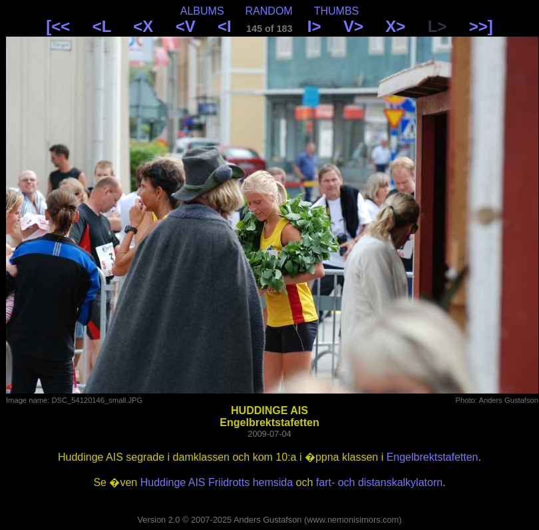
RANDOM (269, 11)
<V (186, 26)
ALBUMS (202, 11)
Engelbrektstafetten (432, 457)
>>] (481, 26)
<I (225, 26)
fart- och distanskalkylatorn (379, 482)
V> (353, 26)
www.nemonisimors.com (353, 520)
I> (314, 26)
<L (101, 26)
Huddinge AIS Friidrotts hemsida (216, 482)
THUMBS (336, 11)
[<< (58, 26)
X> (395, 26)
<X (143, 26)
